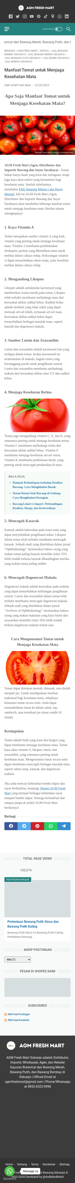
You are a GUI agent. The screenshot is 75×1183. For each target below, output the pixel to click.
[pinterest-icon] (39, 17)
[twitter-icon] (18, 17)
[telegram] (64, 826)
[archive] (17, 959)
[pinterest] (37, 826)
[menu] (9, 29)
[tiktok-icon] (46, 17)
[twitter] (24, 826)
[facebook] (11, 826)
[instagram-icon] (25, 17)
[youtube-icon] (32, 17)
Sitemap (64, 1164)
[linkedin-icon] (67, 17)
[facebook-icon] (11, 17)
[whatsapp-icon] (60, 17)
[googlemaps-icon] (53, 17)
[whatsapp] (50, 826)
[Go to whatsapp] (10, 1171)
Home (9, 1164)
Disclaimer (49, 1164)
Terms (35, 1164)
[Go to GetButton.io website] (9, 1179)
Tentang (22, 1164)
